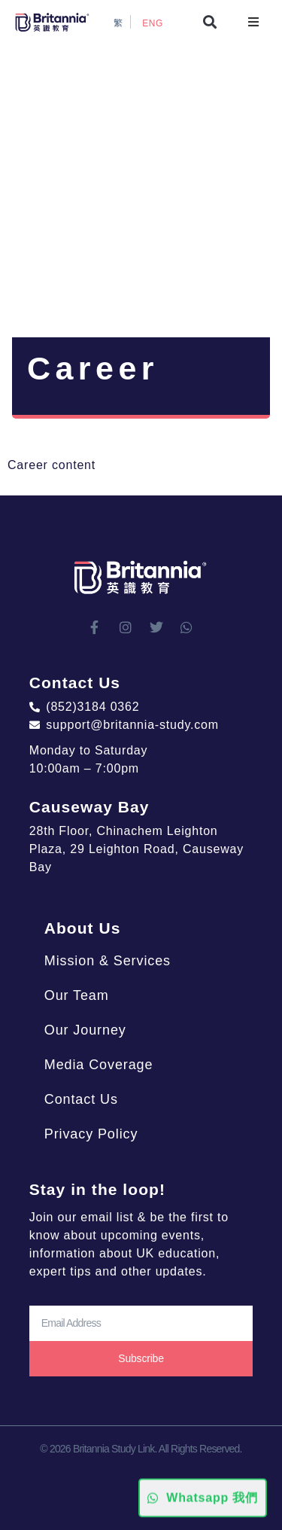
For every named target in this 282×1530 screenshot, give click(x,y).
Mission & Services (107, 960)
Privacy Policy (91, 1133)
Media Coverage (98, 1064)
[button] (210, 22)
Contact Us (81, 1099)
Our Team (76, 995)
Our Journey (85, 1030)
